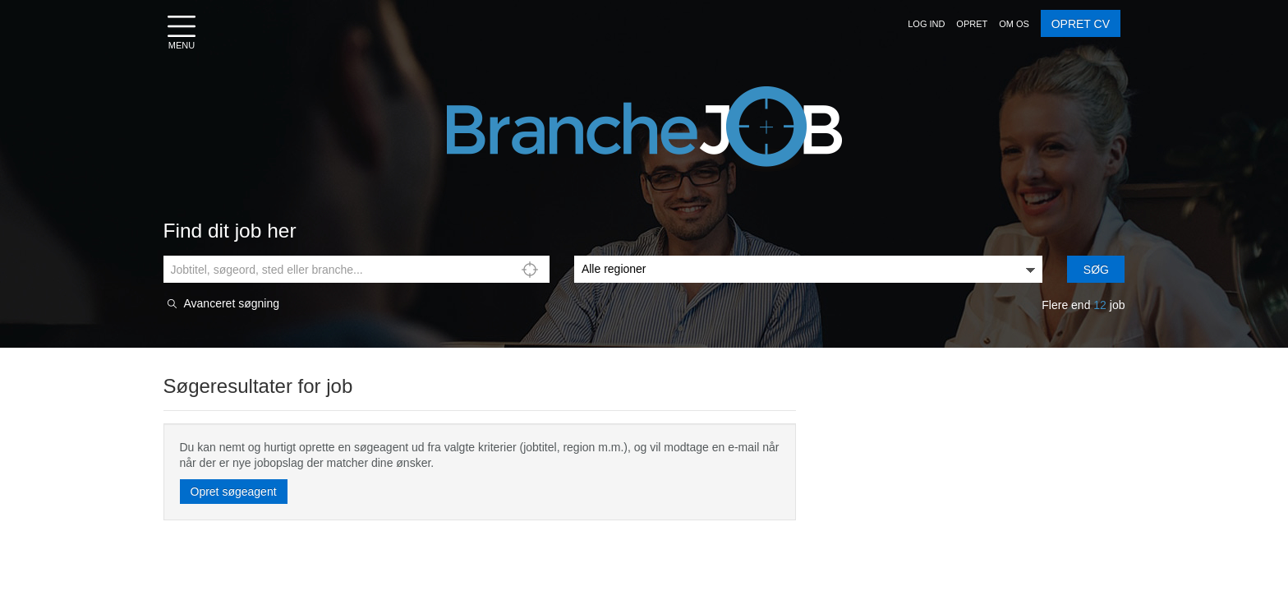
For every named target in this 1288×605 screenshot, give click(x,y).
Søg (1096, 269)
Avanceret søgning (231, 304)
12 (1099, 305)
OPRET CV (1080, 23)
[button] (926, 24)
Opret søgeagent (234, 491)
